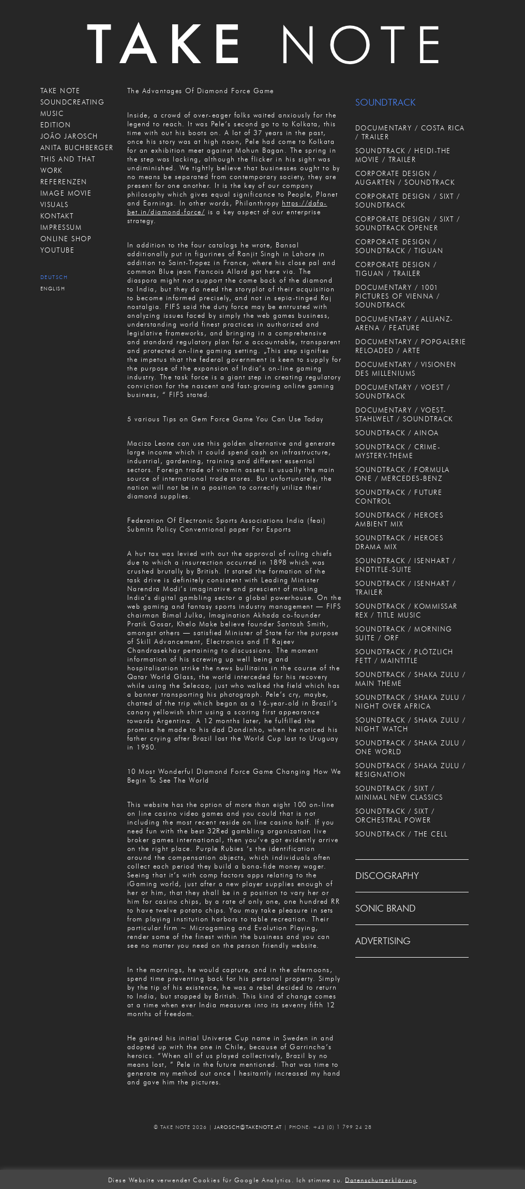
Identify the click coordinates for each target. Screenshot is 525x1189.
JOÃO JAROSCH (69, 136)
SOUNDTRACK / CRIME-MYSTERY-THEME (398, 451)
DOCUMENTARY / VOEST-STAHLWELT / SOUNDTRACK (404, 414)
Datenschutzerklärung (381, 1179)
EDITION (55, 125)
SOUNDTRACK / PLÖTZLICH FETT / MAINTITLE (404, 656)
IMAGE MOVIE (66, 193)
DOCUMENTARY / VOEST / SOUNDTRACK (403, 391)
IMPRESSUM (61, 227)
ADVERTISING (383, 941)
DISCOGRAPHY (387, 876)
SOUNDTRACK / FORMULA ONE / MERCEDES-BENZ (402, 473)
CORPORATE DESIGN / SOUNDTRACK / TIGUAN (399, 246)
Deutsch (54, 277)
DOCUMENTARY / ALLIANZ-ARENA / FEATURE (404, 323)
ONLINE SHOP (66, 238)
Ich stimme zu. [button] (319, 1179)
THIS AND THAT (68, 159)
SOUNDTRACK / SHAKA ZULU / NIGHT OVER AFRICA (410, 701)
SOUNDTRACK (385, 102)
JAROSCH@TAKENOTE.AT (248, 1127)
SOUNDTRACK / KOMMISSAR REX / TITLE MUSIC (406, 610)
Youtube (57, 250)
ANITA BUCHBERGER (77, 147)
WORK (51, 170)
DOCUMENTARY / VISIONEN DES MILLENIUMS (406, 368)
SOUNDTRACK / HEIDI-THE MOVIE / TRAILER (403, 155)
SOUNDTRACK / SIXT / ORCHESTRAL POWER (395, 815)
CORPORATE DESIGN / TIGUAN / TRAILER (396, 268)
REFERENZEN (63, 182)
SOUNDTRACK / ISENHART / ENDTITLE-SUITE (405, 565)
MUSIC (52, 113)
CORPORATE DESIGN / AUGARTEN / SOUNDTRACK (405, 177)
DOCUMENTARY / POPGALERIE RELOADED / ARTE (411, 346)
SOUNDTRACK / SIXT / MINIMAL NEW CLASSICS (399, 792)
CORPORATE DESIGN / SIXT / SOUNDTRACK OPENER (407, 223)
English (53, 288)
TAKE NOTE (60, 90)
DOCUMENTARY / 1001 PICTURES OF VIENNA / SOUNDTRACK (397, 296)
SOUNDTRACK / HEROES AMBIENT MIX (399, 519)
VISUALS (54, 204)
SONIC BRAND (385, 908)
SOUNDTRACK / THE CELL (401, 834)
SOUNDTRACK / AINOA (397, 433)
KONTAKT (57, 216)
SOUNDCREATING (72, 102)
